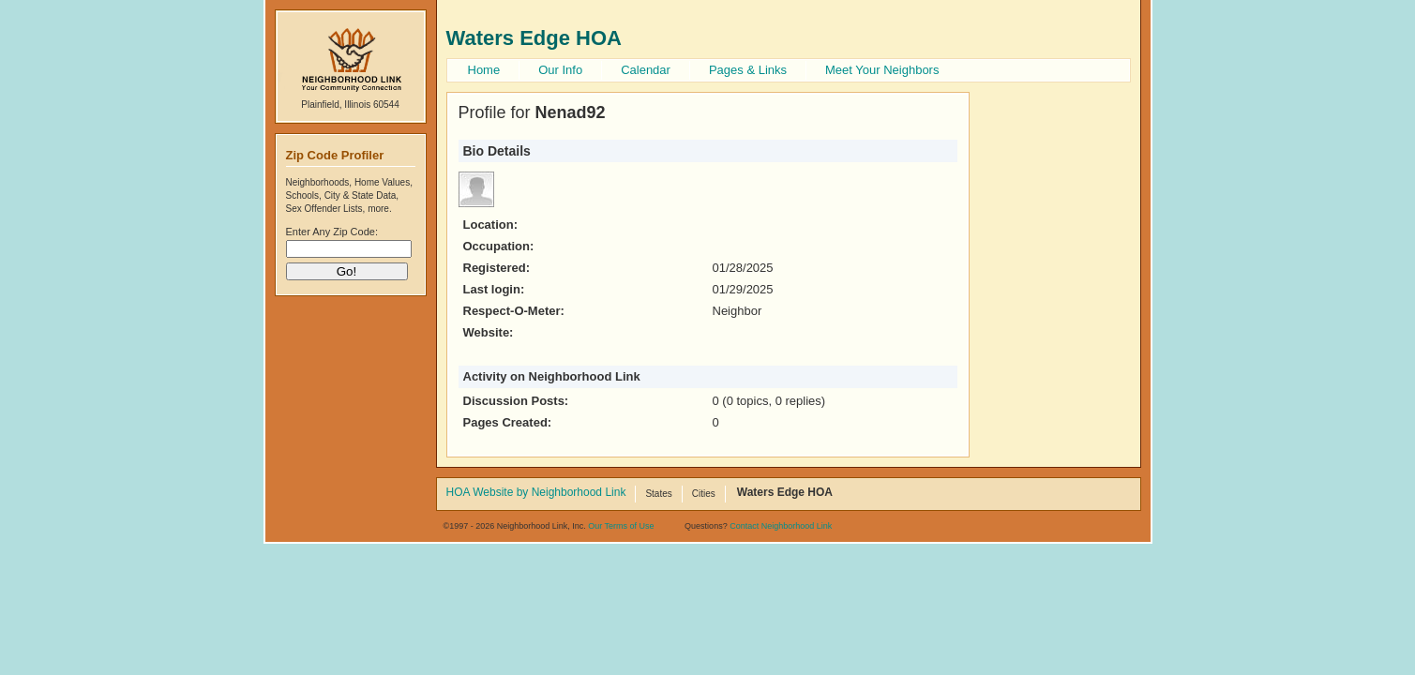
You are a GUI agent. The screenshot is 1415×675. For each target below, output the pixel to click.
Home (484, 70)
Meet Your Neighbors (882, 70)
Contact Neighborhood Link (781, 526)
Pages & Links (748, 70)
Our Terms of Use (621, 526)
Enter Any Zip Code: (332, 231)
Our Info (560, 70)
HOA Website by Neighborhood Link (536, 493)
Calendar (645, 70)
